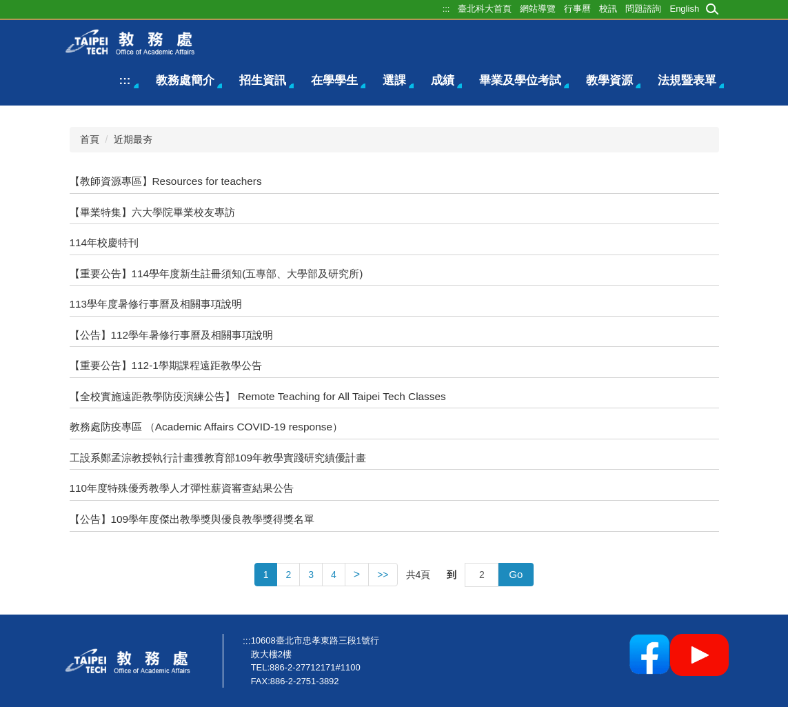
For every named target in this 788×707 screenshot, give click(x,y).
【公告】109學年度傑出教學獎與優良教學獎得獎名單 (192, 519)
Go (516, 574)
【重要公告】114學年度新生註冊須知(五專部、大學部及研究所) (216, 273)
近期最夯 (133, 139)
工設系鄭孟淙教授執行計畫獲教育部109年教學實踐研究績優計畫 (218, 458)
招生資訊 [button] (262, 80)
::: (125, 80)
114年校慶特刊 (104, 242)
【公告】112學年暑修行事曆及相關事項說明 (172, 335)
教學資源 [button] (609, 80)
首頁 (89, 139)
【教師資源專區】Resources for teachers (166, 181)
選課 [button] (394, 80)
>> (382, 574)
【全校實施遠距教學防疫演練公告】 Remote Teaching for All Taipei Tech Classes (258, 396)
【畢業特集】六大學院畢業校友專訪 (152, 212)
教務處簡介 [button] (185, 80)
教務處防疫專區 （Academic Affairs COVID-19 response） (206, 426)
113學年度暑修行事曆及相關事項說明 (156, 304)
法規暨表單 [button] (687, 80)
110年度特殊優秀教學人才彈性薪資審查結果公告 (182, 488)
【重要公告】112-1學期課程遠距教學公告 (166, 365)
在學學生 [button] (334, 80)
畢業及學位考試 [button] (520, 80)
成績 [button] (442, 80)
